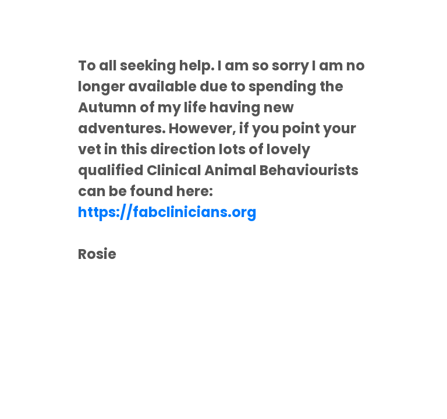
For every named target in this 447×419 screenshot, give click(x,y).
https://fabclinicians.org (167, 212)
